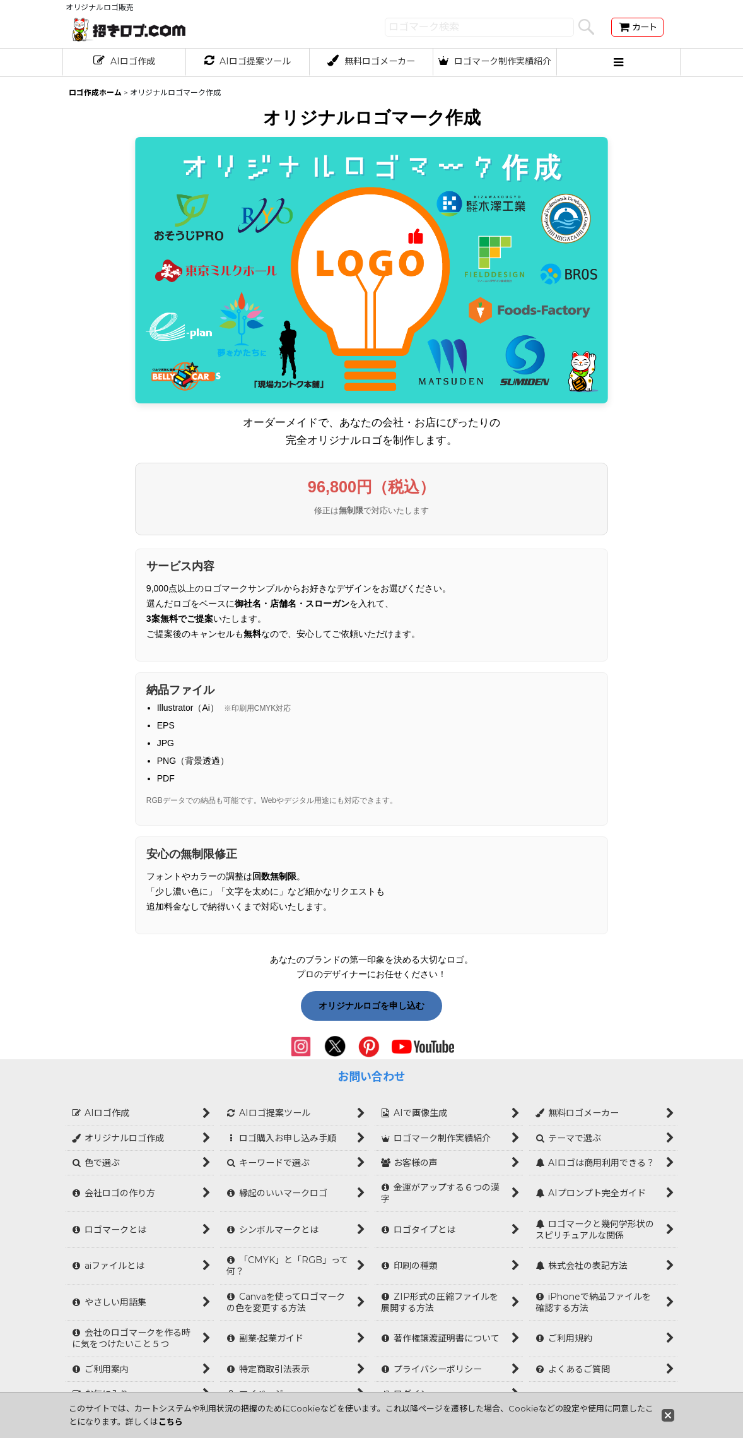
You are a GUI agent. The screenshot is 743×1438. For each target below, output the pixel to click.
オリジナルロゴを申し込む (371, 1006)
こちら (170, 1422)
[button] (619, 62)
